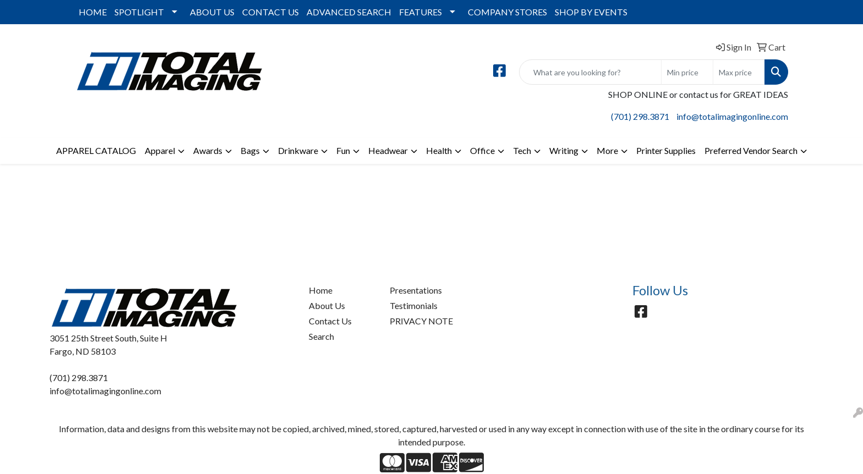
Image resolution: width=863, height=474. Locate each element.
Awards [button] (207, 150)
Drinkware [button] (298, 150)
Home (320, 290)
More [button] (607, 150)
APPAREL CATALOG (96, 150)
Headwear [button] (388, 150)
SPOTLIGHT (139, 12)
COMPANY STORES (507, 12)
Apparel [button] (160, 150)
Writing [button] (563, 150)
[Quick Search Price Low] (687, 72)
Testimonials (414, 305)
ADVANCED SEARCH (349, 12)
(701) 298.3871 (640, 116)
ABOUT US (212, 12)
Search (321, 336)
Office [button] (482, 150)
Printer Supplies (666, 150)
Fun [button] (343, 150)
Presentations (416, 290)
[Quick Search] (590, 72)
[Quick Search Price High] (739, 72)
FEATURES (420, 12)
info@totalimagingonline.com (732, 116)
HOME (93, 12)
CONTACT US (270, 12)
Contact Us (330, 321)
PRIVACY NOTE (421, 321)
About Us (327, 305)
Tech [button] (522, 150)
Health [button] (439, 150)
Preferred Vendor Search (751, 150)
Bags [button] (250, 150)
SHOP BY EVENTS (591, 12)
